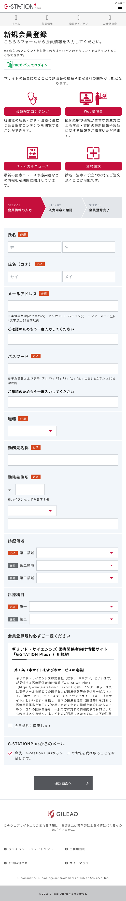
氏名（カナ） (20, 264)
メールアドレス (22, 293)
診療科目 (16, 594)
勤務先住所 (18, 477)
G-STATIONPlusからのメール (36, 743)
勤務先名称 (18, 447)
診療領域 (16, 541)
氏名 (12, 235)
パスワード (18, 356)
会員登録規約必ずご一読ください (39, 636)
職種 (12, 419)
